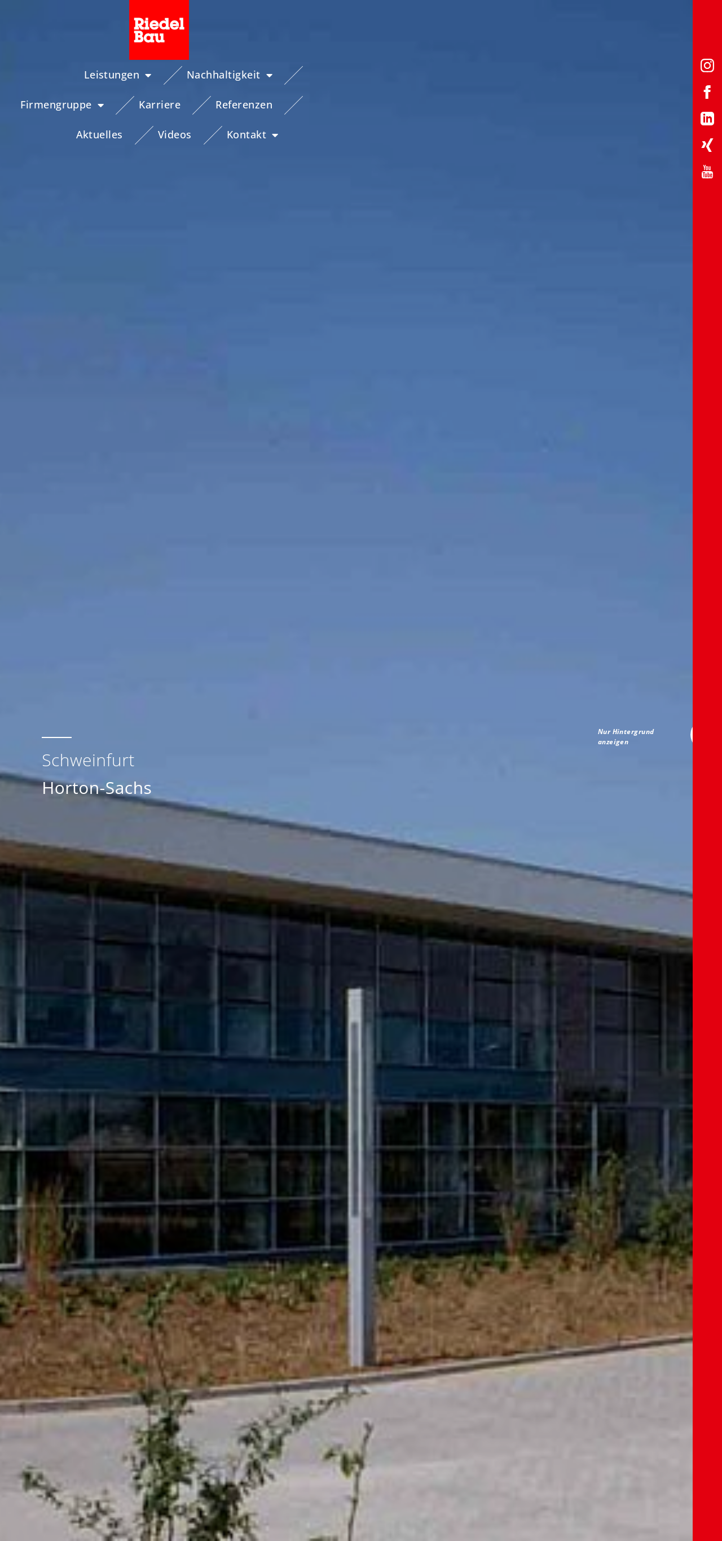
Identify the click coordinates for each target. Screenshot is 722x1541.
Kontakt (665, 105)
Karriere (421, 74)
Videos (668, 74)
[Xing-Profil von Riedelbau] (707, 147)
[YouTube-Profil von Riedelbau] (707, 173)
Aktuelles (592, 74)
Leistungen (92, 75)
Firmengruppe (324, 75)
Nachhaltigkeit (204, 75)
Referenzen (505, 74)
